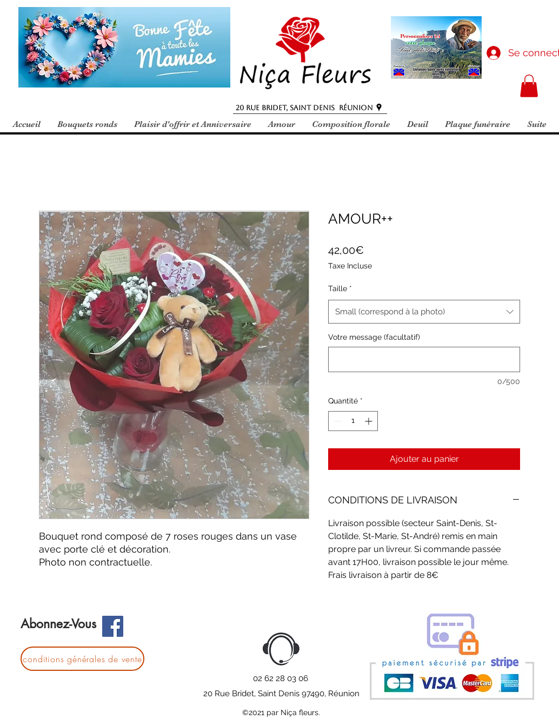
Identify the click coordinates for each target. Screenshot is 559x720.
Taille (340, 288)
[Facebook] (112, 626)
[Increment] (369, 421)
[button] (529, 86)
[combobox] (424, 312)
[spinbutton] (353, 421)
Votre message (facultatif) (374, 337)
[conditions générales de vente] (82, 659)
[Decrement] (336, 421)
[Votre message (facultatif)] (424, 359)
